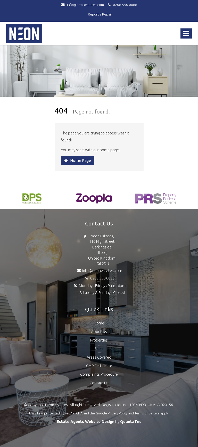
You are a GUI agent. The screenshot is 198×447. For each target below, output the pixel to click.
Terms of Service (147, 413)
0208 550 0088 (121, 5)
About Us (99, 331)
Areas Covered (99, 357)
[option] (32, 201)
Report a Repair (100, 14)
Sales (99, 348)
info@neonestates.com (83, 5)
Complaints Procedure (99, 374)
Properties (99, 340)
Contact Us (99, 383)
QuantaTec (130, 421)
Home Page (77, 160)
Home (99, 323)
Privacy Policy (117, 413)
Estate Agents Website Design (85, 421)
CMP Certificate (99, 365)
